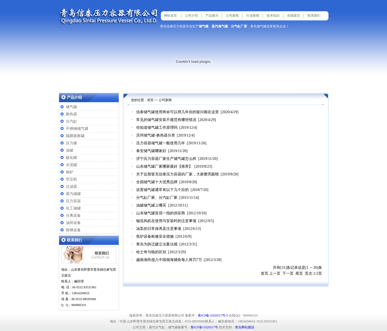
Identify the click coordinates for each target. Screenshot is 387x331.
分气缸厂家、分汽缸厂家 (157, 198)
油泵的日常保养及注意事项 (158, 229)
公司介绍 (191, 15)
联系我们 (314, 15)
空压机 (71, 179)
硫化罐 (71, 158)
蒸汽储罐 (73, 194)
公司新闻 (232, 15)
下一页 (288, 273)
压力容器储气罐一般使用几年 (160, 143)
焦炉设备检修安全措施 (155, 236)
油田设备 (73, 223)
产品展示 (211, 15)
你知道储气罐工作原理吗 (157, 128)
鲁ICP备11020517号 (204, 327)
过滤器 (71, 187)
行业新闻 (252, 15)
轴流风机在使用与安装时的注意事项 (166, 221)
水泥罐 (71, 165)
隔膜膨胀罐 (75, 136)
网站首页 (170, 15)
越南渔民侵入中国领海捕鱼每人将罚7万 (169, 260)
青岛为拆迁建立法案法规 (157, 244)
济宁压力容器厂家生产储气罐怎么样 (166, 159)
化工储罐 (73, 208)
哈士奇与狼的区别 (151, 252)
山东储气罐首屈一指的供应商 (160, 213)
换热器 (71, 114)
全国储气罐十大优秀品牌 (157, 182)
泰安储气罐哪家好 (151, 151)
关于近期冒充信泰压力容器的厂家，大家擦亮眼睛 (177, 174)
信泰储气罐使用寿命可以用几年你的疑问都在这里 (177, 112)
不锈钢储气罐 (77, 129)
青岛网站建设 (244, 327)
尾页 (299, 273)
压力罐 (71, 143)
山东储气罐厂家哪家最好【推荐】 (164, 166)
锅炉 (69, 172)
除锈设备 (73, 230)
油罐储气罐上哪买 (151, 205)
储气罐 (71, 107)
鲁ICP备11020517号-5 (213, 315)
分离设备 (73, 216)
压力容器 (73, 201)
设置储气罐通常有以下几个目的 (162, 190)
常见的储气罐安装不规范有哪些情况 (166, 120)
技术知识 (273, 15)
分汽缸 (71, 121)
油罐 (69, 150)
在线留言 (293, 15)
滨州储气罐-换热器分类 (155, 135)
